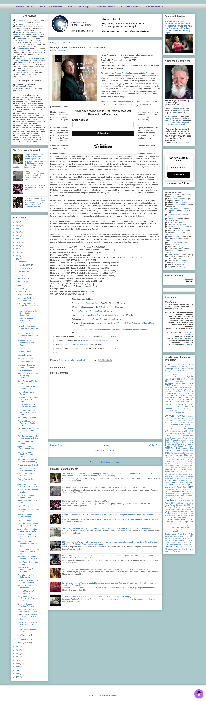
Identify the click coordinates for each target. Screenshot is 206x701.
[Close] (137, 106)
